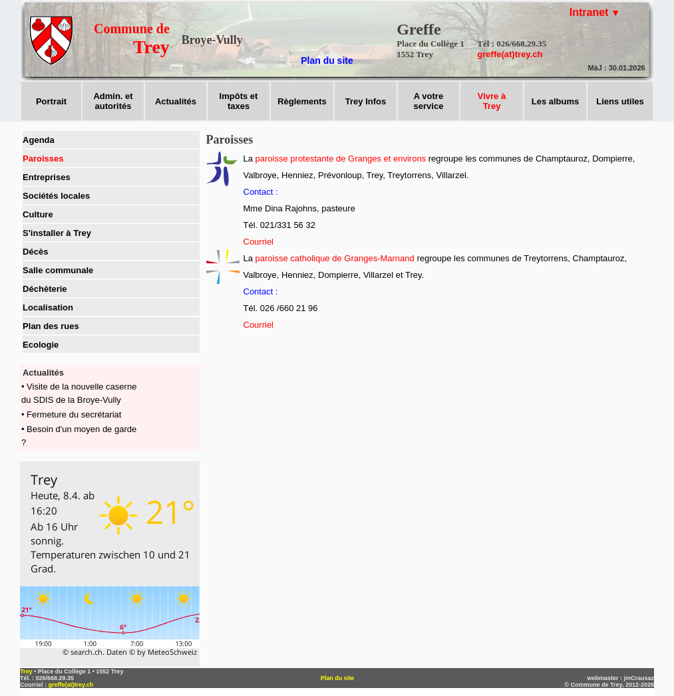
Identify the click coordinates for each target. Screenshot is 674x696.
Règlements (302, 101)
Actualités (175, 101)
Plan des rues (51, 326)
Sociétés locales (56, 196)
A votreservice (429, 101)
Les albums (556, 101)
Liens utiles (620, 101)
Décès (35, 252)
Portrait (51, 101)
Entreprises (47, 177)
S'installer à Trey (57, 233)
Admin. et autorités (112, 101)
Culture (38, 214)
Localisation (48, 307)
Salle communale (58, 270)
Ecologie (41, 345)
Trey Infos (365, 101)
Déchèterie (45, 289)
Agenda (39, 140)
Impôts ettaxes (239, 101)
